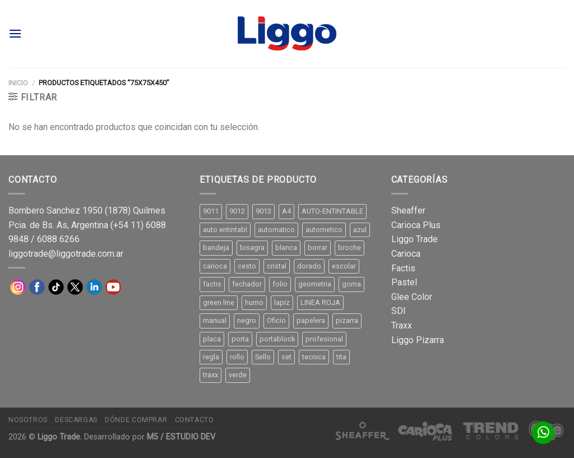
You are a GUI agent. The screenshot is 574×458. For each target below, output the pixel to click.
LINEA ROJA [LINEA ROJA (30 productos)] (320, 302)
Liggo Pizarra (417, 340)
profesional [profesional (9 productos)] (324, 339)
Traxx (401, 325)
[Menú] (15, 33)
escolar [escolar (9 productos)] (344, 266)
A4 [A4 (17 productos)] (286, 211)
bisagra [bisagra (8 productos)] (252, 247)
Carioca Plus (416, 225)
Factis (403, 268)
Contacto (194, 420)
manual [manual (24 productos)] (214, 320)
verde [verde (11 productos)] (238, 375)
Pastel (404, 282)
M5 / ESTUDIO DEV (181, 437)
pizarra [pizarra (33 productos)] (347, 320)
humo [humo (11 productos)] (254, 302)
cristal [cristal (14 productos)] (276, 266)
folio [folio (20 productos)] (280, 284)
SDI (398, 311)
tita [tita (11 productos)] (341, 357)
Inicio (18, 82)
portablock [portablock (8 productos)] (277, 339)
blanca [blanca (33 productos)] (286, 247)
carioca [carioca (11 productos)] (215, 266)
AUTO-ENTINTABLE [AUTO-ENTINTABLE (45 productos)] (332, 211)
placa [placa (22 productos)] (212, 339)
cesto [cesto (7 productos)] (247, 266)
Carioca (405, 253)
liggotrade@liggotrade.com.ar (65, 253)
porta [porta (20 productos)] (240, 339)
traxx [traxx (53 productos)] (210, 375)
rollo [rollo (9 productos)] (237, 357)
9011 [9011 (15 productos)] (211, 211)
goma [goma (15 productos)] (351, 284)
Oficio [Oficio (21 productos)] (276, 320)
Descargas (76, 420)
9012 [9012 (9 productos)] (237, 211)
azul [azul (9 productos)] (360, 229)
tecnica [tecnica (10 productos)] (314, 357)
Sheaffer (408, 210)
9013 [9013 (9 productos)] (263, 211)
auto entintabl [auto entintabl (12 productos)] (225, 229)
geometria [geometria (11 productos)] (314, 284)
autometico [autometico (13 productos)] (323, 229)
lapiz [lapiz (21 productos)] (282, 302)
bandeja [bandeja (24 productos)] (216, 247)
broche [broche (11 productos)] (349, 247)
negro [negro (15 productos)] (246, 320)
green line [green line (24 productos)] (218, 302)
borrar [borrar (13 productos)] (317, 247)
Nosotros (28, 420)
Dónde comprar (136, 420)
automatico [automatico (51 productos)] (276, 229)
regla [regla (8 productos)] (211, 357)
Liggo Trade (414, 239)
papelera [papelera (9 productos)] (311, 320)
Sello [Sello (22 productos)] (263, 357)
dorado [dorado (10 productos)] (309, 266)
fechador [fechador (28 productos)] (247, 284)
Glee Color (411, 297)
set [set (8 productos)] (286, 357)
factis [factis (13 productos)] (212, 284)
